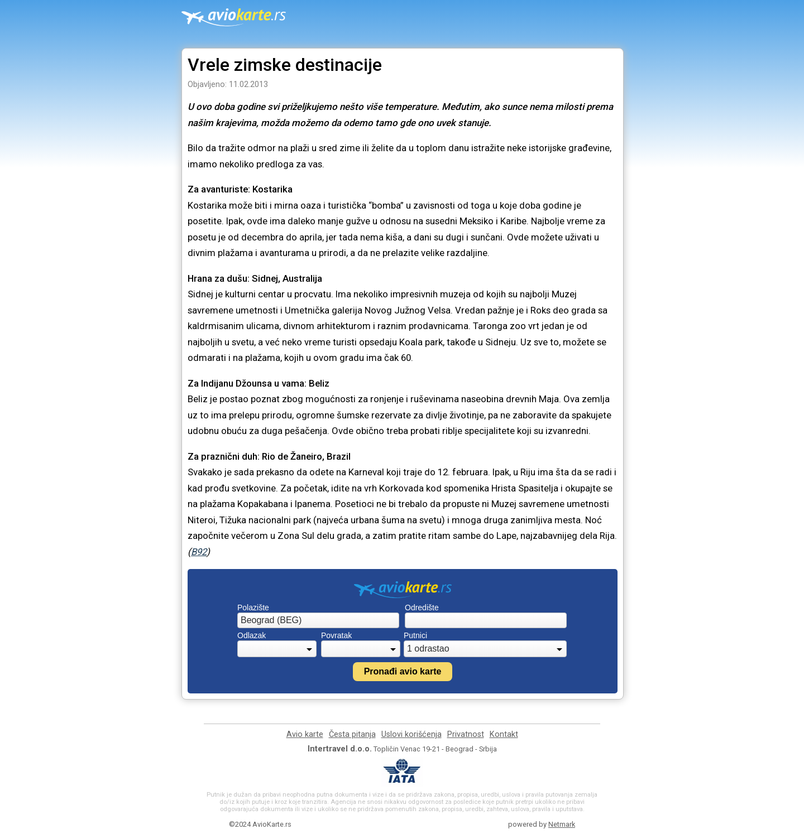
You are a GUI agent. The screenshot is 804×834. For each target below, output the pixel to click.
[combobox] (318, 620)
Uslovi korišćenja (411, 734)
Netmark (561, 824)
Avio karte (304, 734)
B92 (199, 551)
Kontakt (504, 734)
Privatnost (465, 734)
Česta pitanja (352, 734)
